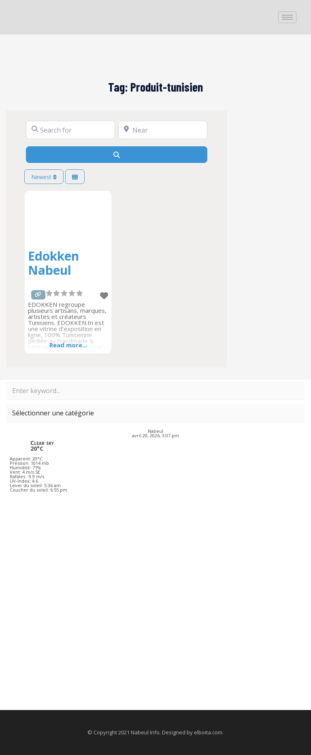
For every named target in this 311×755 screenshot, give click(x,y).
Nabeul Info (145, 732)
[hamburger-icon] (287, 17)
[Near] (162, 130)
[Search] (116, 154)
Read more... (68, 345)
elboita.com (208, 732)
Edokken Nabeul (53, 263)
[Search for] (70, 130)
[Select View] (75, 176)
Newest (44, 177)
